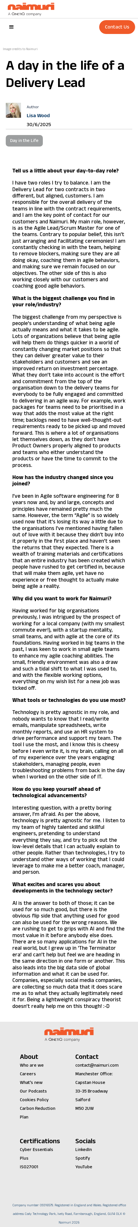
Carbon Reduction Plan (37, 1112)
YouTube (83, 1167)
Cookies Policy (34, 1100)
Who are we (32, 1065)
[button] (11, 27)
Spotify (82, 1158)
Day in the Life (24, 140)
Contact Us (117, 27)
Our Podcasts (33, 1091)
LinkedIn (83, 1149)
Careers (28, 1074)
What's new (31, 1082)
